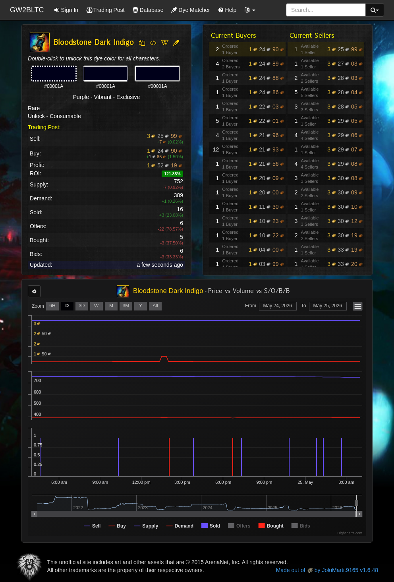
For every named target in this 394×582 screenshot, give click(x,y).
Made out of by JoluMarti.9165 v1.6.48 (327, 570)
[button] (249, 10)
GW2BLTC (27, 10)
